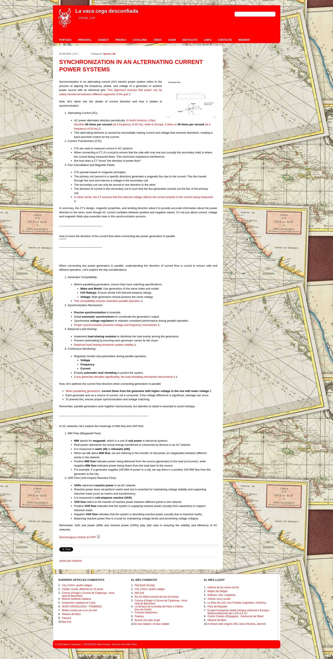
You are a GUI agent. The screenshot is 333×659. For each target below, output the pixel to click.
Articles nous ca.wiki (218, 598)
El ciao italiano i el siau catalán (152, 623)
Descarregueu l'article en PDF (79, 537)
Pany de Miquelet (217, 606)
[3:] (75, 201)
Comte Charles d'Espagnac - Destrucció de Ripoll (235, 616)
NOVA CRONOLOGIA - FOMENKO (82, 606)
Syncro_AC (109, 53)
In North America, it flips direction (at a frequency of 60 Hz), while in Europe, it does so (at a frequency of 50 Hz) (142, 124)
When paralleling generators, (138, 391)
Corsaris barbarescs (146, 612)
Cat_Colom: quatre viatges (77, 585)
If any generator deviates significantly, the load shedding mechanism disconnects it (125, 376)
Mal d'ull (66, 621)
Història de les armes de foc (223, 587)
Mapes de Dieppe (217, 591)
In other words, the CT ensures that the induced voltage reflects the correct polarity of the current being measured (143, 197)
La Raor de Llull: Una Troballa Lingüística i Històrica (236, 602)
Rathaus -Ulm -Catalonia (221, 595)
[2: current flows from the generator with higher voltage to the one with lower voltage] (210, 391)
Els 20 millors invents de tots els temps (157, 596)
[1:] (142, 301)
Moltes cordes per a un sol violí (79, 610)
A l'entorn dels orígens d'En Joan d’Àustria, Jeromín (236, 623)
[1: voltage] (129, 94)
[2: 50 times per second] (100, 128)
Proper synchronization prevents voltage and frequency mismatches (116, 325)
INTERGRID (90, 644)
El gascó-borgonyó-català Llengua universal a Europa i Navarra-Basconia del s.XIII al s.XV (238, 612)
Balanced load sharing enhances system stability (104, 344)
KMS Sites (131, 644)
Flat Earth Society (145, 585)
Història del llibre (71, 614)
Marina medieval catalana (76, 598)
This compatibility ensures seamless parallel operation (107, 301)
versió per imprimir (70, 560)
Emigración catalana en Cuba (78, 602)
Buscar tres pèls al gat (147, 620)
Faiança (66, 618)
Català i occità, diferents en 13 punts (82, 589)
